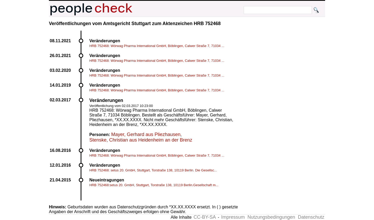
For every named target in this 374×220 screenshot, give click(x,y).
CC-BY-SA (204, 217)
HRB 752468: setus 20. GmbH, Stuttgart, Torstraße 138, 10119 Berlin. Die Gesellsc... (153, 170)
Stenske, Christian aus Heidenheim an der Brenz (140, 140)
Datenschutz (311, 217)
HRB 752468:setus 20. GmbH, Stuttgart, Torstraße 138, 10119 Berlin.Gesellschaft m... (153, 185)
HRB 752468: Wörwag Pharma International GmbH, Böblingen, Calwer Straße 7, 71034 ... (156, 46)
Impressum (233, 217)
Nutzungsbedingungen (271, 217)
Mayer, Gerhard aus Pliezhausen (146, 134)
